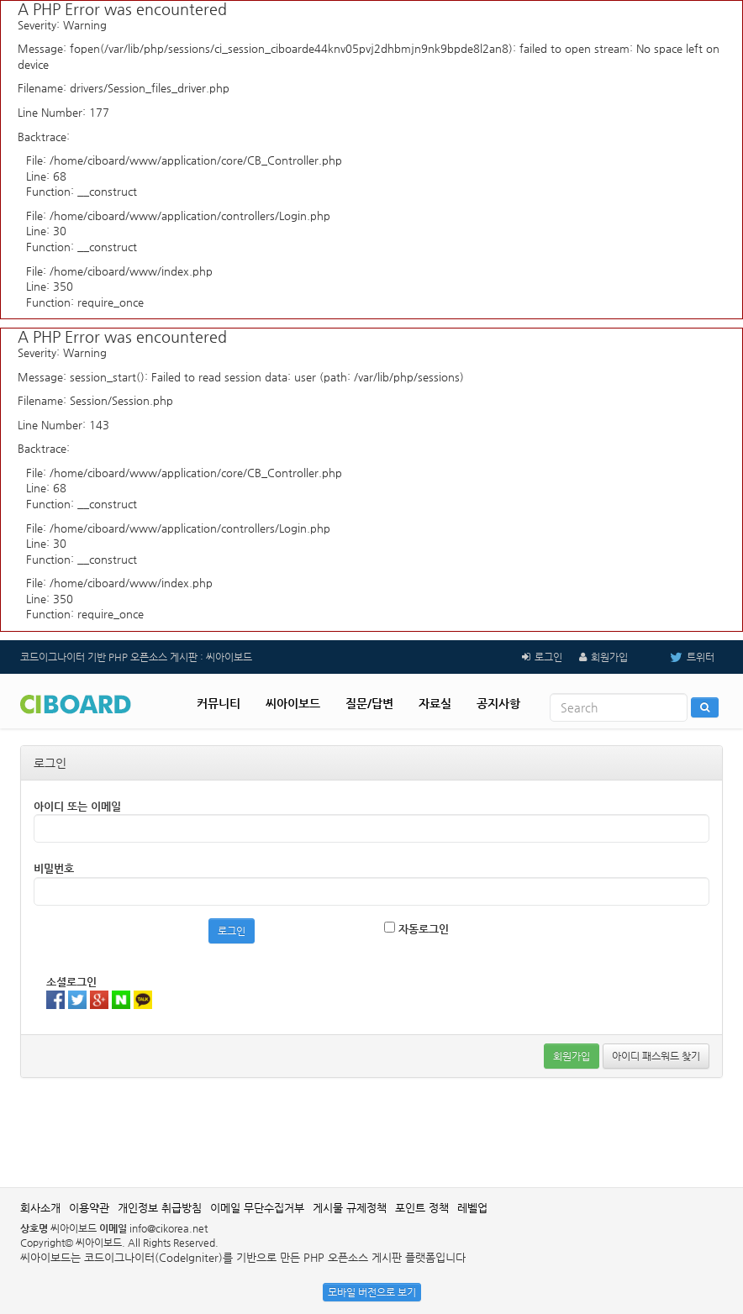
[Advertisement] (371, 1132)
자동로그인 (416, 928)
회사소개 (40, 1207)
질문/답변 (369, 703)
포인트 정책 (422, 1207)
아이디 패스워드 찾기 (656, 1056)
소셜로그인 (71, 981)
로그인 (548, 657)
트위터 (679, 657)
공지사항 (498, 703)
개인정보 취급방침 (160, 1207)
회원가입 (609, 657)
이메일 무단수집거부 (257, 1207)
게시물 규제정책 (350, 1207)
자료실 (435, 703)
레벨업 (472, 1207)
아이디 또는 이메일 (77, 806)
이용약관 (89, 1207)
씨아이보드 (293, 703)
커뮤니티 (218, 703)
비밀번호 (54, 868)
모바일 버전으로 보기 (372, 1292)
